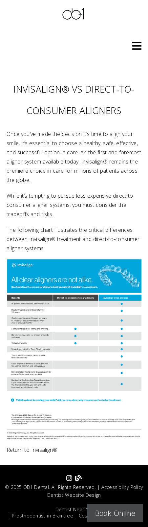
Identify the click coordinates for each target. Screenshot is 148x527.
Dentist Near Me (74, 509)
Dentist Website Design (74, 495)
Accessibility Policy (122, 487)
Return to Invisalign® (32, 449)
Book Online (115, 513)
